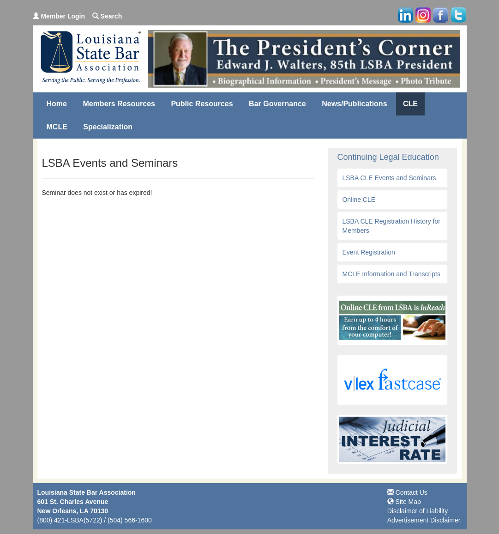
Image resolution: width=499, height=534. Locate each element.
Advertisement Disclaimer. (424, 520)
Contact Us (407, 492)
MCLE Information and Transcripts (391, 274)
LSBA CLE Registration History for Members (391, 226)
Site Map (404, 501)
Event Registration (368, 252)
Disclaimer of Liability (417, 511)
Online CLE (358, 199)
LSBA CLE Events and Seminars (389, 178)
